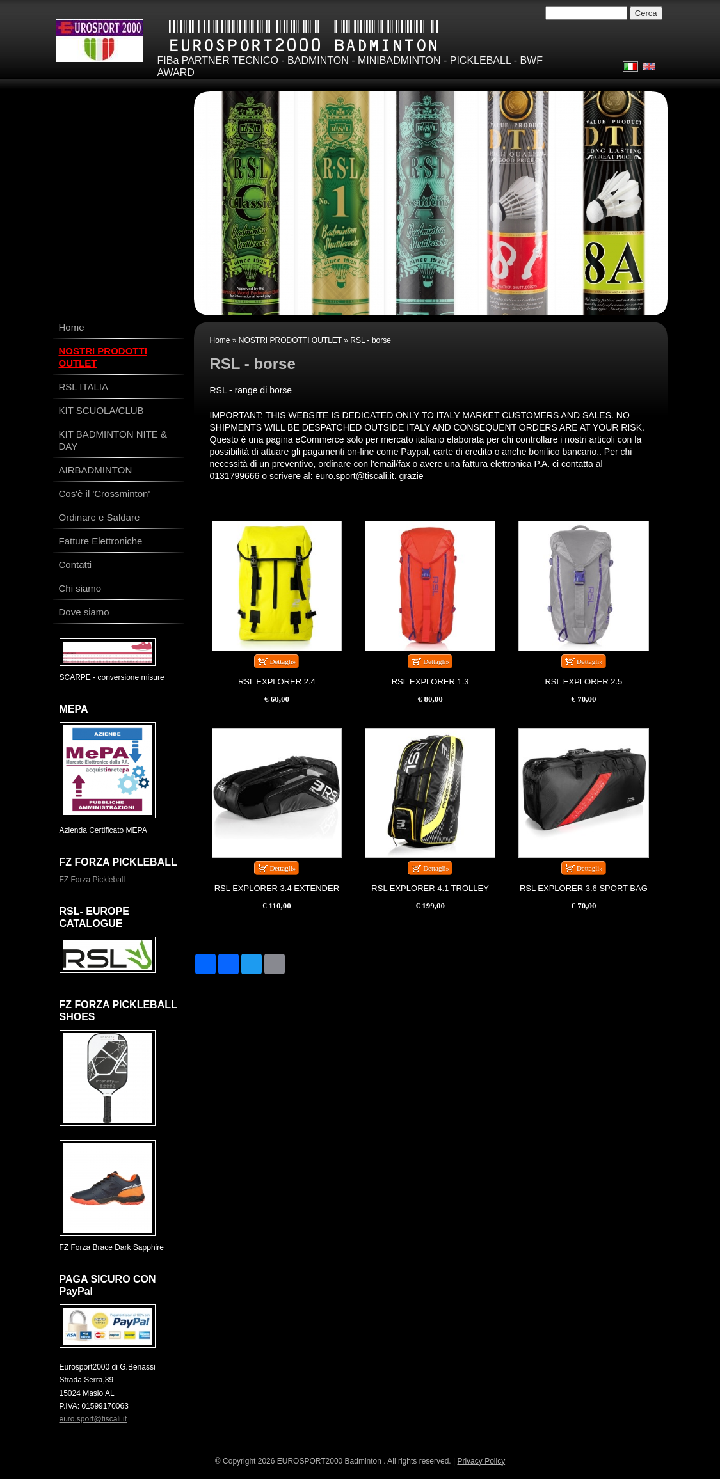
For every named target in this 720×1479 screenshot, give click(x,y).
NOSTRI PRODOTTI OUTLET (290, 340)
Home (220, 340)
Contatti (75, 564)
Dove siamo (84, 611)
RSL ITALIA (84, 386)
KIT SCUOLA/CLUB (101, 410)
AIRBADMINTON (95, 469)
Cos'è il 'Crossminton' (104, 493)
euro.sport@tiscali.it (93, 1418)
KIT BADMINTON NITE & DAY (113, 440)
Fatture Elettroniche (101, 540)
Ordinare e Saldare (99, 517)
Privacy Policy (481, 1461)
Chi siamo (80, 588)
